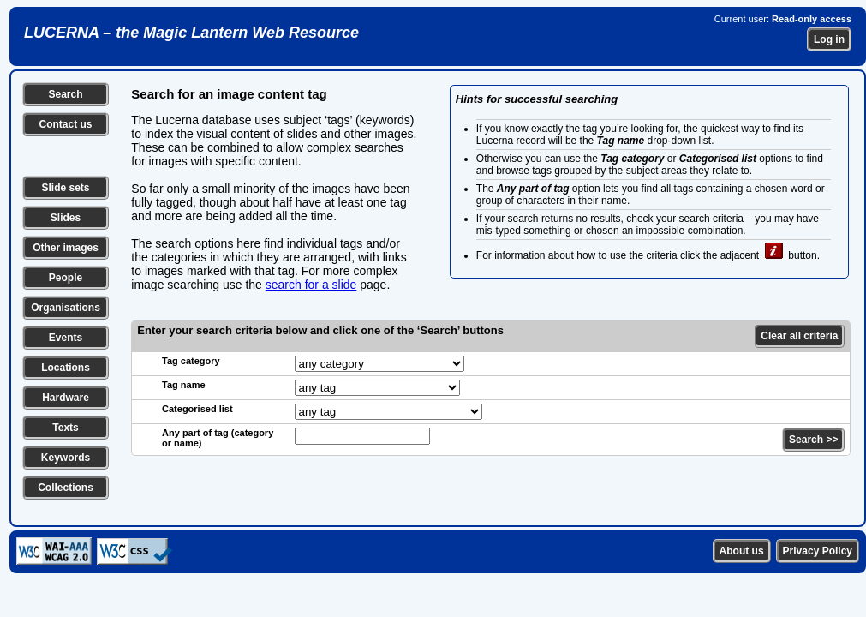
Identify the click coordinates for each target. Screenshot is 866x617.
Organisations (65, 308)
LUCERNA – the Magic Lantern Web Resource (191, 32)
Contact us (65, 124)
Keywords (65, 458)
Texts (65, 428)
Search (65, 94)
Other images (66, 248)
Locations (65, 368)
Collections (65, 488)
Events (65, 338)
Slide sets (65, 188)
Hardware (65, 398)
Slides (66, 218)
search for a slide (311, 284)
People (65, 278)
